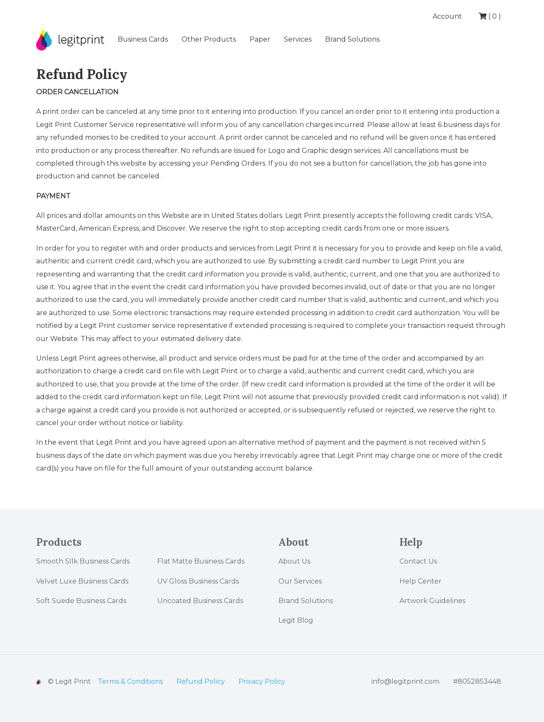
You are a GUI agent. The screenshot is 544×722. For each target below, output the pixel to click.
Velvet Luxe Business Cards (82, 581)
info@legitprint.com (405, 681)
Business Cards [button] (143, 39)
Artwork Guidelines (432, 601)
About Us (294, 561)
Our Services (300, 581)
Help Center (421, 581)
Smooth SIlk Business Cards (83, 561)
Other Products (208, 39)
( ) (490, 16)
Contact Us (418, 561)
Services (298, 39)
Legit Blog (295, 620)
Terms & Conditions (130, 681)
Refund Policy (200, 681)
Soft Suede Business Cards (81, 601)
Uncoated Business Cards (200, 601)
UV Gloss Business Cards (198, 581)
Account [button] (448, 16)
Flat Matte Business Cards (200, 561)
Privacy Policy (261, 681)
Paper (259, 39)
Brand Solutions (352, 39)
